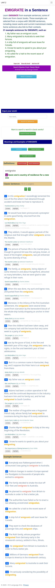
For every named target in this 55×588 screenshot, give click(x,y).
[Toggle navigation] (51, 2)
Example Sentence (27, 156)
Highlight (15, 208)
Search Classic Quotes (27, 133)
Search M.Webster (33, 163)
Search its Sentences (27, 121)
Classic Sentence (36, 149)
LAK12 (3, 2)
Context (8, 208)
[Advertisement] (27, 94)
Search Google (22, 163)
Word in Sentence (26, 77)
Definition (19, 149)
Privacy (26, 585)
